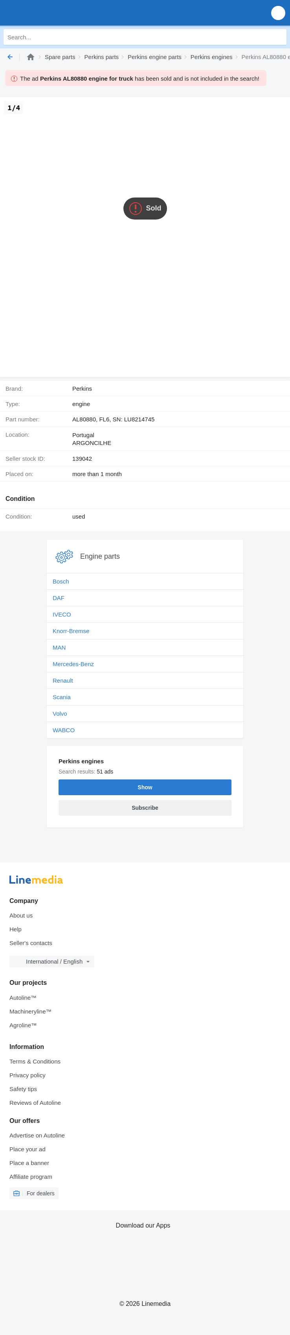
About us (21, 915)
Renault (63, 680)
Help (15, 929)
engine (81, 404)
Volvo (60, 713)
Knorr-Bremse (71, 631)
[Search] (278, 37)
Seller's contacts (30, 943)
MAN (59, 647)
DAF (58, 598)
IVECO (62, 614)
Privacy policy (27, 1075)
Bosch (61, 581)
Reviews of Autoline (35, 1102)
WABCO (64, 730)
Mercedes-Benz (73, 664)
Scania (62, 697)
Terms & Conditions (35, 1061)
